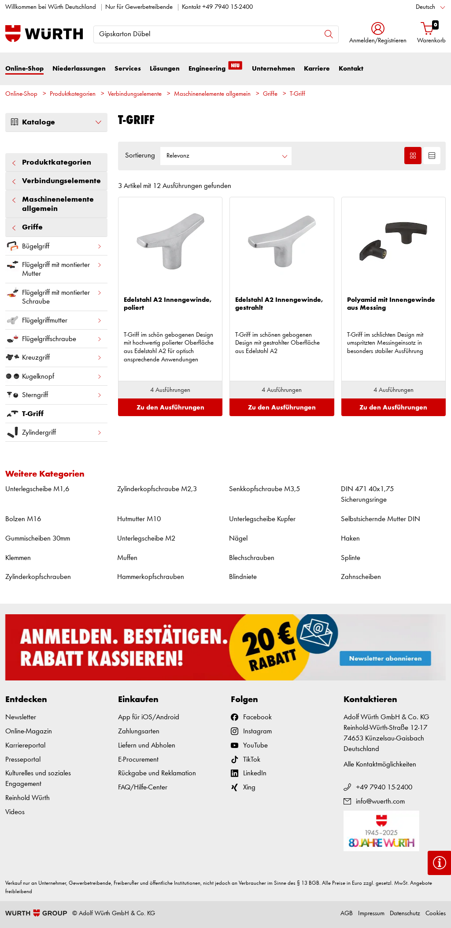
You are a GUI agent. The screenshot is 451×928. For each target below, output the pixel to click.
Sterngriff (53, 394)
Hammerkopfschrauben (150, 577)
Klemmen (18, 558)
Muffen (127, 558)
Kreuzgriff (53, 357)
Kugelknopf (53, 376)
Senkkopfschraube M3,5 (264, 489)
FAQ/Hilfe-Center (142, 787)
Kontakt (351, 68)
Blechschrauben (251, 558)
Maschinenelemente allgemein (212, 94)
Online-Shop (24, 68)
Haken (350, 538)
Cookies (435, 913)
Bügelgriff (53, 246)
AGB (346, 913)
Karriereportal (25, 745)
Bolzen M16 (23, 519)
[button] (378, 33)
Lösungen (165, 68)
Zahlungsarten (138, 731)
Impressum (371, 913)
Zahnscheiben (361, 577)
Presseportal (23, 759)
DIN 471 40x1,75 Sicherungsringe (367, 494)
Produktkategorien (73, 94)
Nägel (238, 538)
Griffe (270, 94)
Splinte (350, 558)
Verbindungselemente (135, 94)
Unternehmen (273, 68)
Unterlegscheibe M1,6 (37, 489)
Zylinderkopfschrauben (38, 577)
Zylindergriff (53, 432)
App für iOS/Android (148, 717)
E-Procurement (138, 759)
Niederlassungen (79, 68)
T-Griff (297, 94)
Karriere (317, 68)
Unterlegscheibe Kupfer (262, 519)
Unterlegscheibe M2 (146, 538)
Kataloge (56, 122)
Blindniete (243, 577)
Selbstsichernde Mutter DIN (380, 519)
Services (128, 68)
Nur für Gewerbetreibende (139, 7)
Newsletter (20, 717)
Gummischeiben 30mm (37, 538)
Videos (15, 812)
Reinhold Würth (27, 798)
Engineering (216, 68)
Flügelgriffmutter (53, 320)
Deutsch (425, 7)
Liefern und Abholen (146, 745)
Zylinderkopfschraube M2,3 (157, 489)
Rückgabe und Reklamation (157, 773)
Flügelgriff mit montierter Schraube (53, 295)
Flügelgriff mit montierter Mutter (53, 267)
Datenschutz (405, 913)
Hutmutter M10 (139, 519)
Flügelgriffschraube (53, 338)
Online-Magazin (28, 731)
